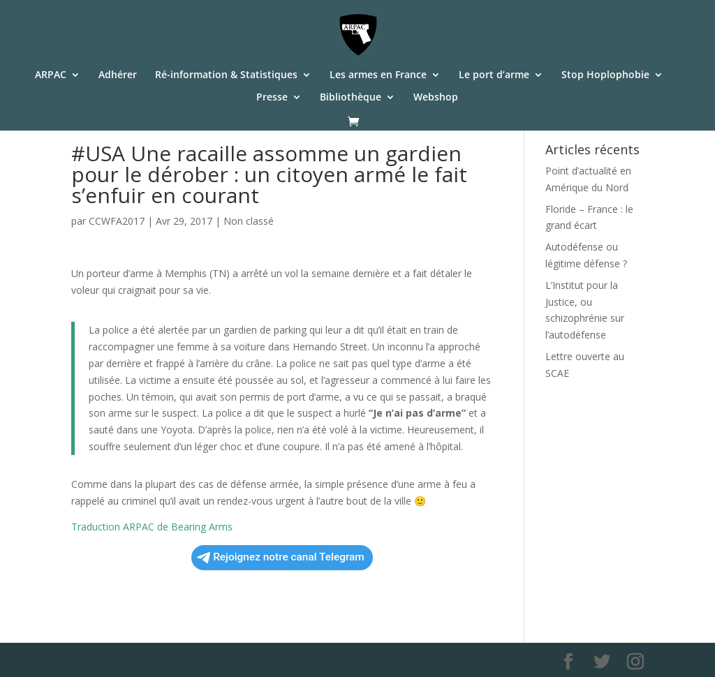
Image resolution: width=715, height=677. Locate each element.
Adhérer (117, 75)
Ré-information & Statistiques (226, 75)
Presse (272, 97)
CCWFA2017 (117, 221)
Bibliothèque (350, 97)
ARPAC (50, 75)
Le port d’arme (494, 75)
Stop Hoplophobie (605, 75)
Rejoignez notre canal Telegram (280, 557)
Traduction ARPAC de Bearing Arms (152, 526)
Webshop (435, 97)
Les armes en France (378, 75)
